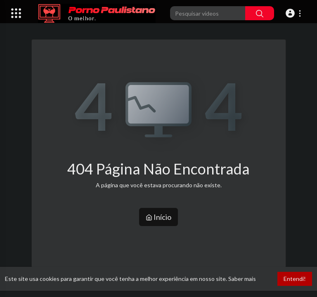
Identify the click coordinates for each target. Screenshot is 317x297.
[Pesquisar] (259, 13)
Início (158, 217)
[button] (294, 13)
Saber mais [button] (242, 278)
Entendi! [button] (295, 278)
